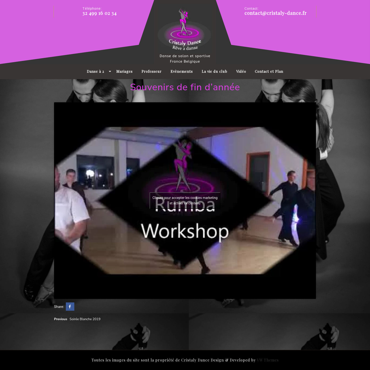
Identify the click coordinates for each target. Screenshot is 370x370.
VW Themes (267, 359)
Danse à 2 (95, 71)
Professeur (152, 71)
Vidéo (241, 71)
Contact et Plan (269, 71)
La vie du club (214, 71)
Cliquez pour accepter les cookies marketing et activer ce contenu (185, 200)
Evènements (182, 71)
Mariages (124, 71)
